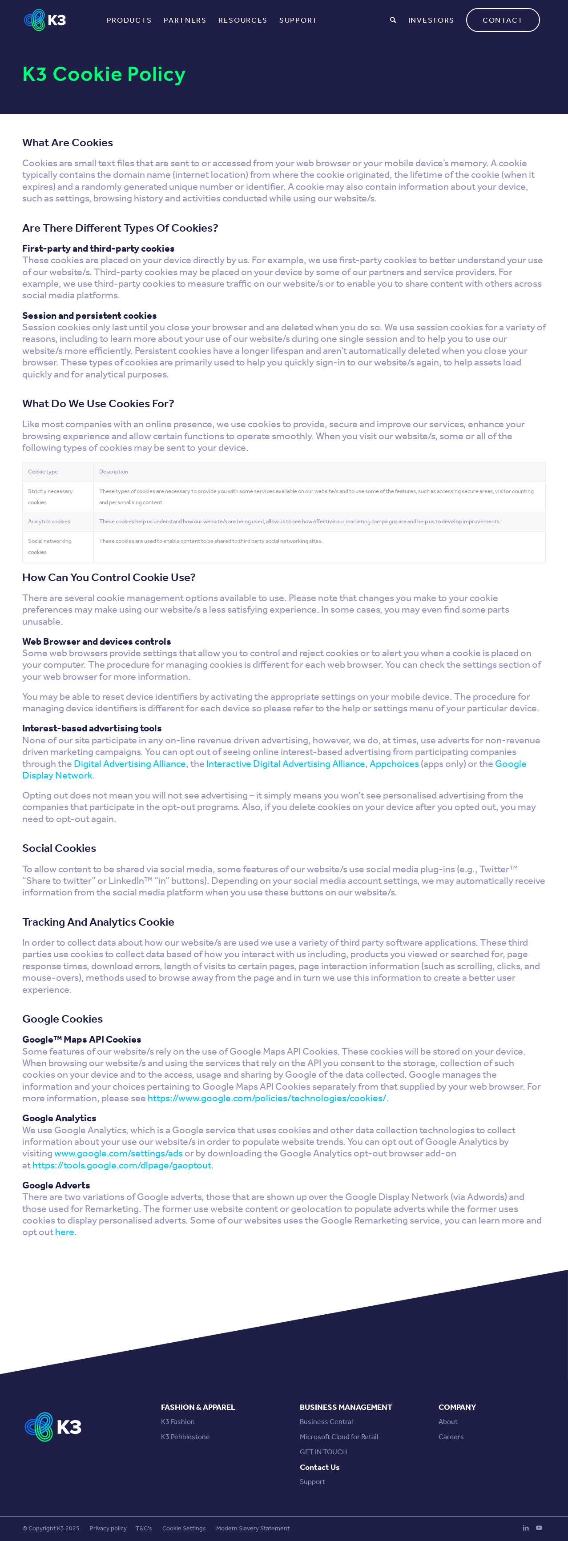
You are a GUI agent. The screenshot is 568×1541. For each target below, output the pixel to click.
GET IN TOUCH (323, 1452)
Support (312, 1481)
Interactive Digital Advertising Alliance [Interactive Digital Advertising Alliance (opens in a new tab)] (285, 764)
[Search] (393, 20)
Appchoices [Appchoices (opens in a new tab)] (394, 764)
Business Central (326, 1421)
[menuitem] (129, 20)
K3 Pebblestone (185, 1437)
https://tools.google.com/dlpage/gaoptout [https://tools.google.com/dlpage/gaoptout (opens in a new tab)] (121, 1165)
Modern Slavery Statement (253, 1528)
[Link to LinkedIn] (525, 1527)
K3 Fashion (178, 1421)
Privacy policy (108, 1528)
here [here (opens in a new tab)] (64, 1232)
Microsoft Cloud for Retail (339, 1437)
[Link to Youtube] (539, 1527)
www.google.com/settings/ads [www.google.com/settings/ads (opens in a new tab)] (118, 1153)
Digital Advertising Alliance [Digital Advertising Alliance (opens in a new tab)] (130, 764)
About (448, 1421)
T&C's (144, 1528)
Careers (451, 1437)
